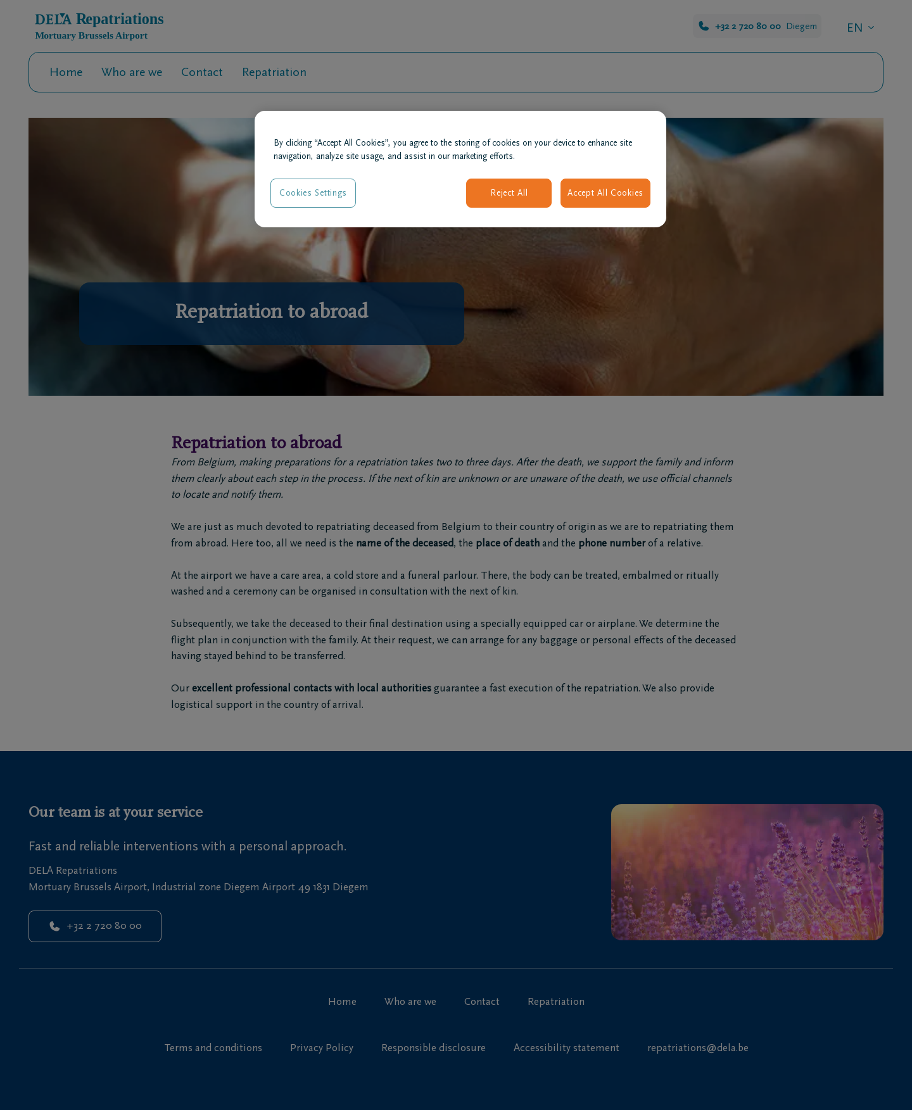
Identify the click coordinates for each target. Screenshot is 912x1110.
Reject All (509, 192)
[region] (460, 169)
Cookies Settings (313, 192)
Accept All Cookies (605, 192)
